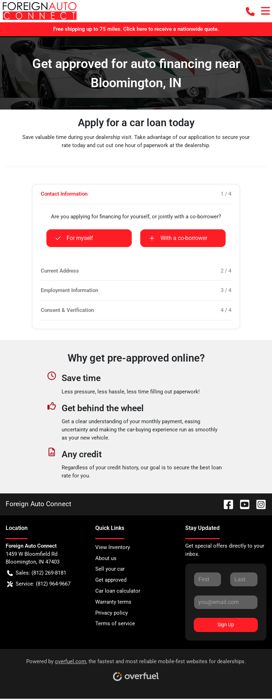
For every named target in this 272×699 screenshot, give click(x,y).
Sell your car (110, 569)
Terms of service (115, 623)
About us (106, 558)
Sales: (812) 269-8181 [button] (36, 573)
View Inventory (112, 547)
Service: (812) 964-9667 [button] (38, 584)
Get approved (110, 580)
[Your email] (226, 602)
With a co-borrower (178, 238)
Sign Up (225, 624)
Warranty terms (113, 602)
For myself (74, 238)
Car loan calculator (117, 591)
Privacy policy (111, 613)
